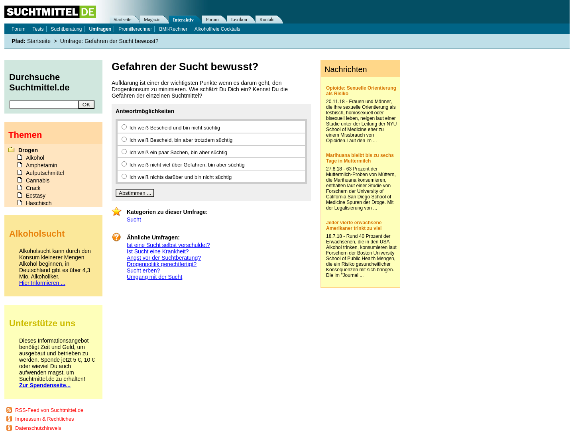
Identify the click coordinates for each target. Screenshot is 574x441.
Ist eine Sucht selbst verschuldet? (168, 245)
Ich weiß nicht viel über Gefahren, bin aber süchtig (187, 165)
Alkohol (35, 158)
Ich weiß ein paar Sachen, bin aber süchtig (179, 152)
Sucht (134, 219)
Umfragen (100, 29)
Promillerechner (135, 29)
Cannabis (37, 180)
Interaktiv (183, 20)
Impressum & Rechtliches (44, 419)
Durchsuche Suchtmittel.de (39, 82)
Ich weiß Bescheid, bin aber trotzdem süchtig (181, 140)
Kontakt (267, 19)
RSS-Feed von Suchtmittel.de (49, 410)
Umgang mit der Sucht (154, 277)
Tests (38, 29)
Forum (212, 19)
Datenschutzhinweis (38, 428)
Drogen (28, 150)
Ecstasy (35, 195)
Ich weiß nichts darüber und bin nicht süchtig (181, 177)
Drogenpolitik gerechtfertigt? (162, 264)
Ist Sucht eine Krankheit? (158, 251)
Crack (33, 188)
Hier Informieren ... (42, 283)
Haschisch (39, 203)
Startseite (123, 19)
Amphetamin (41, 165)
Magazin (152, 19)
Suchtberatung (66, 29)
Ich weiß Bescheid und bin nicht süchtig (175, 128)
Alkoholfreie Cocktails (217, 29)
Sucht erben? (143, 270)
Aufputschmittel (45, 173)
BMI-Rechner (173, 29)
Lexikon (239, 19)
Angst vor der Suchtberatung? (164, 258)
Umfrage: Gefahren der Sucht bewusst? (109, 41)
